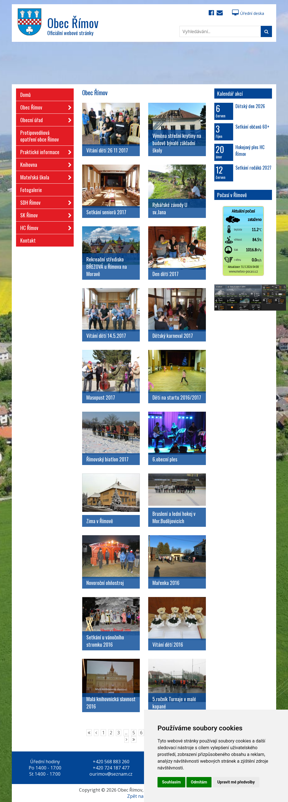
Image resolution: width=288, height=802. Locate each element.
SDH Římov (44, 201)
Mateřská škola (44, 176)
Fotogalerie (31, 189)
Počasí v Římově (232, 195)
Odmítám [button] (199, 782)
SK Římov (44, 214)
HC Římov (44, 226)
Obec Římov (44, 106)
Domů (25, 94)
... (126, 733)
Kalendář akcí (230, 93)
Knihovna (44, 163)
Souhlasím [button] (171, 782)
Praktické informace (44, 151)
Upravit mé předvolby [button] (236, 782)
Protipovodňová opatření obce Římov (39, 136)
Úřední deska (248, 13)
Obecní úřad (44, 119)
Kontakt (28, 240)
